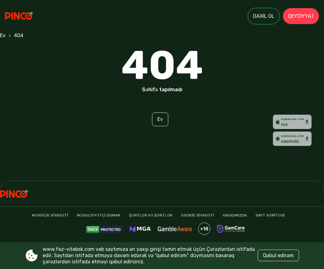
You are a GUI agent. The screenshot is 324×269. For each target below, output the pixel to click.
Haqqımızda (235, 215)
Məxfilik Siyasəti (50, 215)
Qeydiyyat (301, 16)
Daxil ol (263, 16)
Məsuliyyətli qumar (98, 215)
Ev (3, 35)
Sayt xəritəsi (270, 215)
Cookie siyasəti (197, 215)
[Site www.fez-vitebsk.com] (26, 16)
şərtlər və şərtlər (150, 215)
